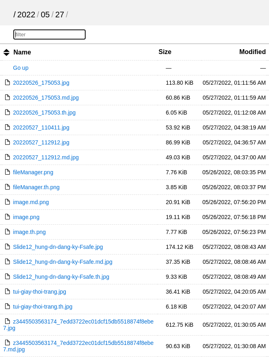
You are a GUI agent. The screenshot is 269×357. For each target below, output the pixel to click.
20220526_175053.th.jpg (44, 112)
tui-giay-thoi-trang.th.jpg (42, 306)
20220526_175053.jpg (41, 82)
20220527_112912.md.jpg (46, 157)
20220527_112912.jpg (41, 142)
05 (45, 14)
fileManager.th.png (36, 187)
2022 (26, 14)
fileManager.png (33, 172)
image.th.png (29, 232)
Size (164, 51)
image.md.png (31, 202)
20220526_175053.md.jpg (46, 97)
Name (22, 52)
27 (59, 14)
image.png (26, 217)
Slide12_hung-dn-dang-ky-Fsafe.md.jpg (62, 262)
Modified (252, 51)
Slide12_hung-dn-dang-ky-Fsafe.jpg (58, 247)
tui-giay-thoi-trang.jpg (39, 291)
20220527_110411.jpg (41, 127)
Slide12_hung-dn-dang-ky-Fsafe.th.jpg (61, 276)
